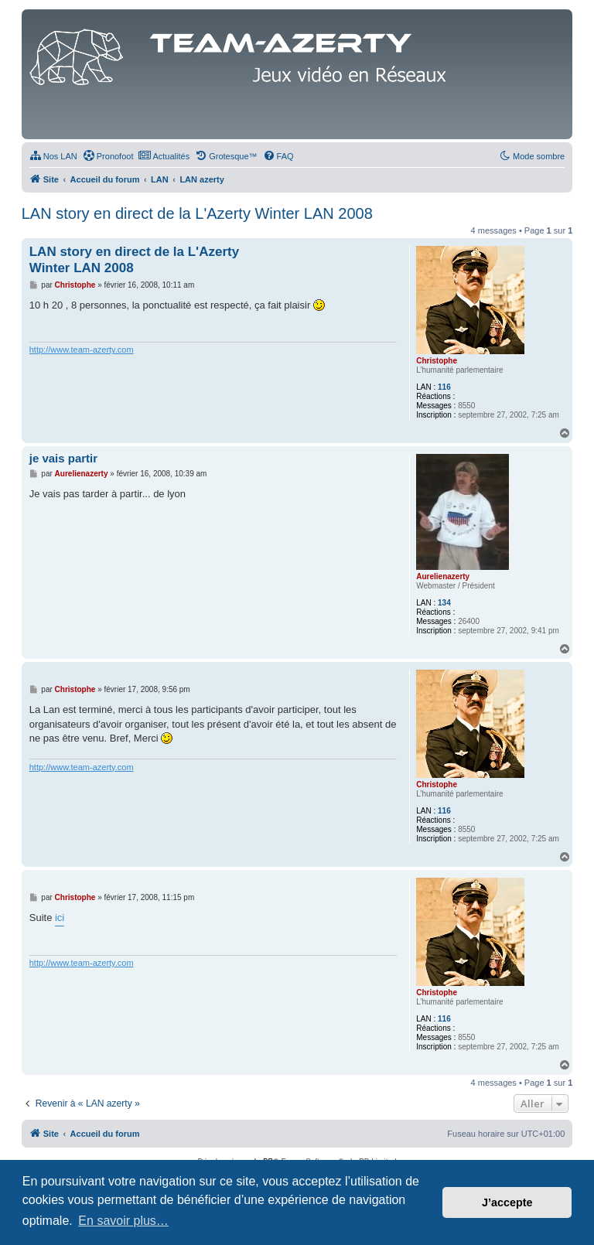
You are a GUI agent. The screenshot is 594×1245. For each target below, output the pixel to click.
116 (444, 387)
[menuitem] (53, 156)
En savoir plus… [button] (123, 1220)
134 (444, 603)
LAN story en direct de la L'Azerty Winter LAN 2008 (197, 213)
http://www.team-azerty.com (81, 349)
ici (59, 917)
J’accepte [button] (507, 1202)
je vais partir (63, 458)
